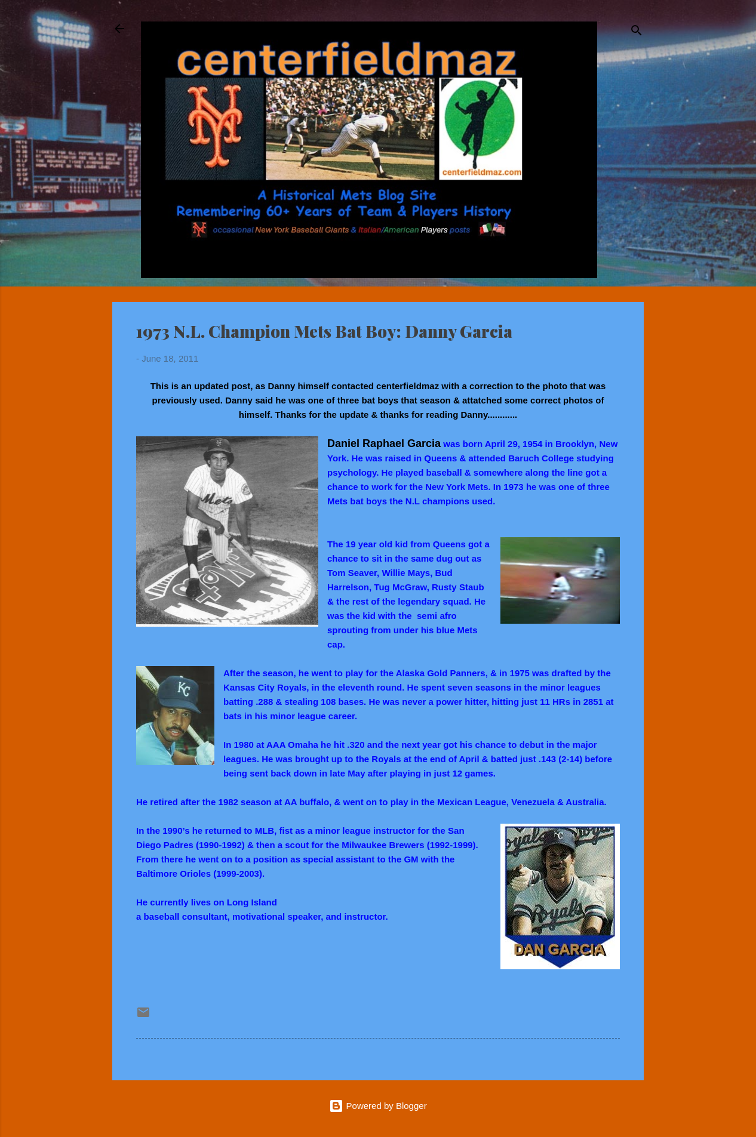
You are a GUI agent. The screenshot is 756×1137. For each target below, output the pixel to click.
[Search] (636, 32)
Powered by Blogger (377, 1106)
